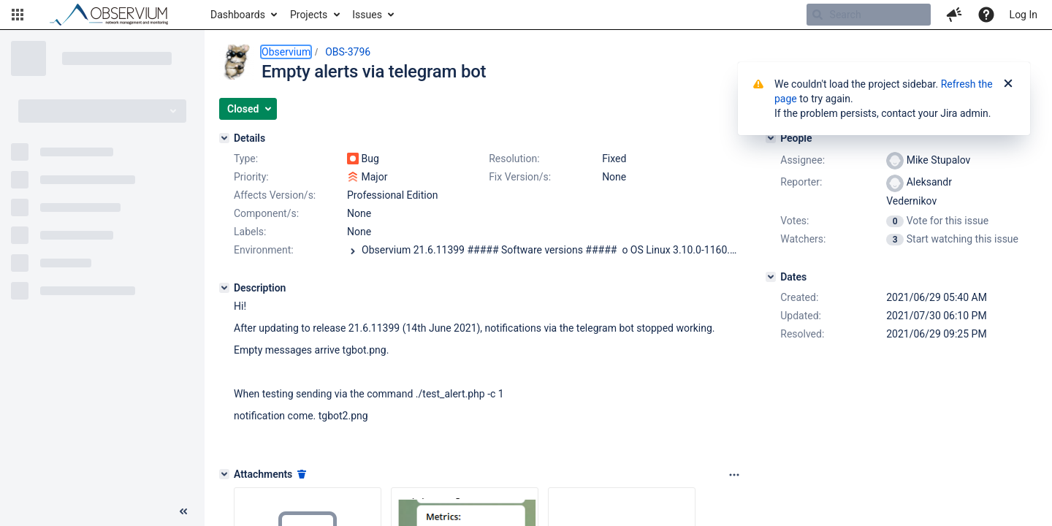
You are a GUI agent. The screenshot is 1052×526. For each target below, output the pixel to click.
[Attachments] (224, 474)
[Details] (224, 138)
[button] (17, 14)
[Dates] (771, 277)
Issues (367, 14)
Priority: (251, 177)
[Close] (1008, 84)
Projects (308, 14)
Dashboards (237, 14)
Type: (246, 158)
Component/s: (266, 213)
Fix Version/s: (520, 177)
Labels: (250, 231)
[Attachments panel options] (734, 475)
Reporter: (801, 182)
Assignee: (802, 160)
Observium (286, 52)
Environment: (264, 250)
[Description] (224, 288)
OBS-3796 (347, 52)
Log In (1023, 14)
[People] (771, 138)
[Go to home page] (115, 14)
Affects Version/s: (275, 195)
